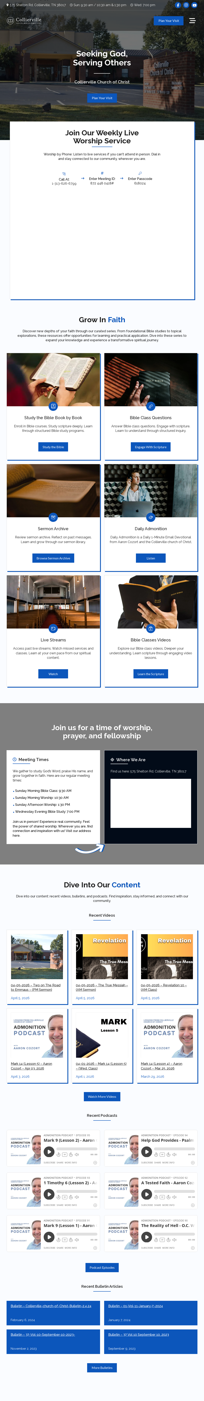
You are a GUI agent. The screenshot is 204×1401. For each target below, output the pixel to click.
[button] (192, 21)
